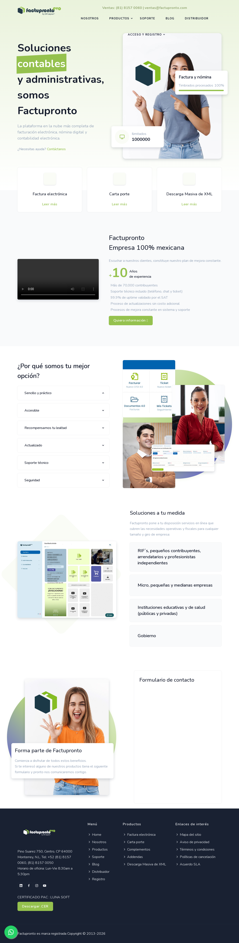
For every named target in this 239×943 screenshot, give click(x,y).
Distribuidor (196, 18)
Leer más (49, 204)
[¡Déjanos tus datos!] (177, 743)
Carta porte (119, 194)
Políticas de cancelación (195, 856)
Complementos (136, 849)
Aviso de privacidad (192, 842)
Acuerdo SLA (187, 864)
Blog (170, 18)
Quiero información (130, 320)
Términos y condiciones (195, 849)
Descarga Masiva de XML (189, 194)
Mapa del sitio (188, 834)
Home (94, 834)
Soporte (147, 18)
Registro (96, 879)
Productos (119, 18)
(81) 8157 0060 (129, 7)
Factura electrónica (50, 194)
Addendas (133, 856)
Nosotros (90, 18)
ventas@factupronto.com (166, 7)
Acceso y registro (145, 35)
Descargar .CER (35, 906)
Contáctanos (56, 149)
